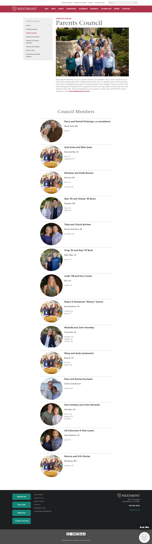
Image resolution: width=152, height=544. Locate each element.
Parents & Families (80, 2)
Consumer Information (42, 511)
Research (94, 9)
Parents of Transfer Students (32, 42)
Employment (38, 495)
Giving (116, 9)
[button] (49, 25)
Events (28, 25)
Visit (46, 9)
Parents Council (31, 33)
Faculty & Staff (99, 2)
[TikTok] (84, 534)
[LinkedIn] (80, 534)
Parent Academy (31, 29)
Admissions (71, 9)
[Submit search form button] (136, 3)
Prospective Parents (32, 37)
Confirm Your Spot (22, 521)
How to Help (30, 50)
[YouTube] (74, 534)
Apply (53, 9)
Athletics (126, 9)
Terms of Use (38, 498)
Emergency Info (40, 508)
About (61, 9)
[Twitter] (71, 534)
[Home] (24, 9)
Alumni (90, 2)
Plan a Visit (21, 505)
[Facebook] (67, 534)
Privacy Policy (39, 501)
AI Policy (37, 504)
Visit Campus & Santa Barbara (33, 55)
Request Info (21, 497)
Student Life (106, 9)
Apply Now (21, 513)
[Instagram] (77, 534)
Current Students (67, 2)
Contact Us (133, 510)
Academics (83, 9)
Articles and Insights (33, 46)
